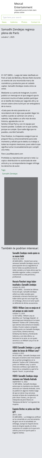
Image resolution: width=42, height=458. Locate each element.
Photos (24, 22)
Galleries (14, 22)
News (4, 22)
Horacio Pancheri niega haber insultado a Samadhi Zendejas (24, 283)
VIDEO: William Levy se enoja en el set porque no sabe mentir (26, 309)
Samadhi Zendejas (9, 173)
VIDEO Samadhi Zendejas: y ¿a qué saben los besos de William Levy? (26, 349)
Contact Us (35, 22)
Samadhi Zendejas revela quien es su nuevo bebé (26, 254)
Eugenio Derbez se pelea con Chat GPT (26, 410)
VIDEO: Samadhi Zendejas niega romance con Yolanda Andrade (25, 377)
